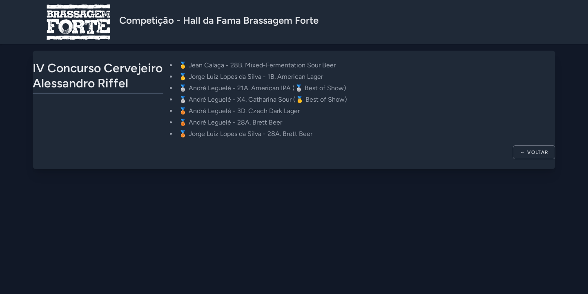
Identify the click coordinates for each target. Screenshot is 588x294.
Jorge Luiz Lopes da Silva (225, 76)
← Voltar (534, 152)
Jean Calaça (206, 65)
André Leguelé (210, 88)
